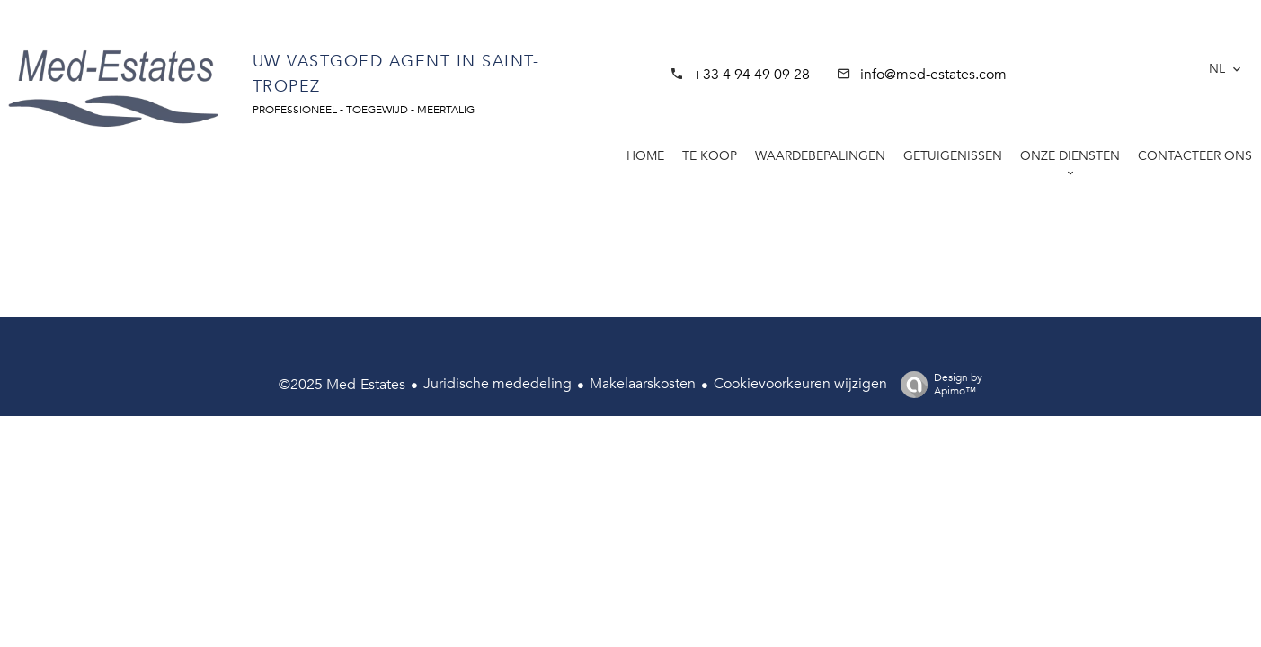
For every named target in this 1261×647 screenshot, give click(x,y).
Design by (937, 384)
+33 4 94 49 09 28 (751, 74)
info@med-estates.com (933, 74)
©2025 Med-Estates (342, 384)
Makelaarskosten (643, 384)
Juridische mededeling (497, 384)
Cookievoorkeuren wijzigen (800, 384)
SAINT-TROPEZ (1092, 58)
